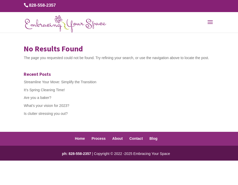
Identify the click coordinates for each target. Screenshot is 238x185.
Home (80, 138)
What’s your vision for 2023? (46, 106)
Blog (153, 138)
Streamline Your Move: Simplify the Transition (60, 82)
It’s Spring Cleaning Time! (44, 90)
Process (98, 138)
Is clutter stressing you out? (45, 114)
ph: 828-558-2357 (76, 154)
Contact (136, 138)
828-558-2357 (42, 5)
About (117, 138)
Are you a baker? (37, 98)
